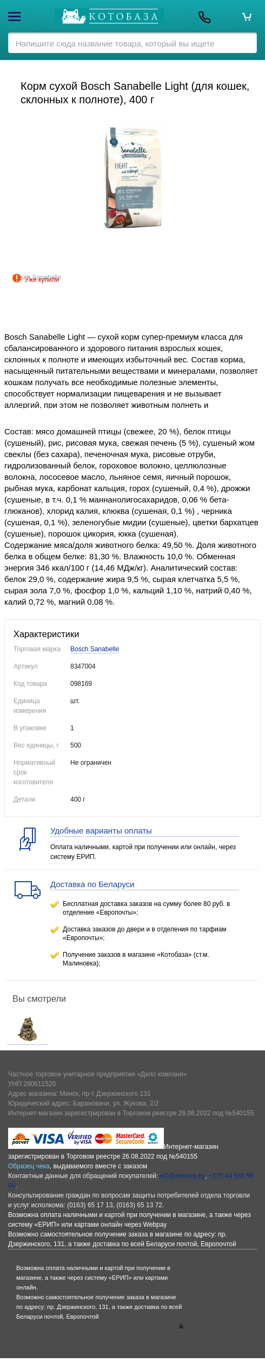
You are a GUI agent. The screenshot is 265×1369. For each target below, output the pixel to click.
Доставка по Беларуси (92, 884)
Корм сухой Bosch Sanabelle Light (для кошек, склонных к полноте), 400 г (135, 92)
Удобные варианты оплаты (101, 830)
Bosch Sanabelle (94, 649)
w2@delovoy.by (182, 1176)
